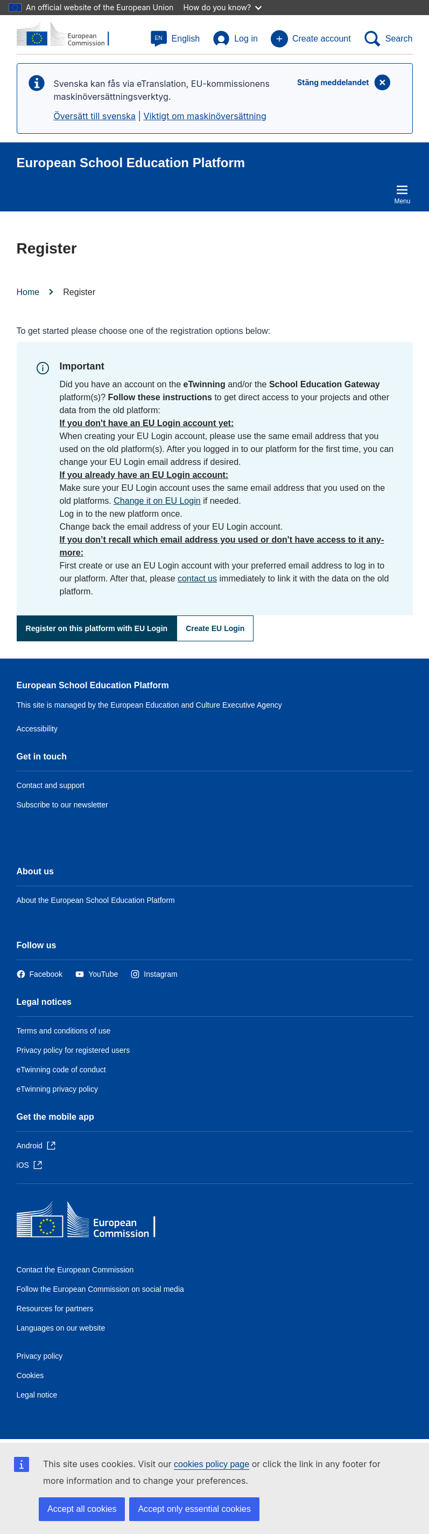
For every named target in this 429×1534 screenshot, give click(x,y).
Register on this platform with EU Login (97, 628)
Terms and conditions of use (64, 1030)
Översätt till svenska (95, 116)
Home (28, 292)
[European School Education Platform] (69, 34)
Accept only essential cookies (194, 1509)
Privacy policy (40, 1356)
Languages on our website (61, 1328)
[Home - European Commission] (95, 1222)
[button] (175, 38)
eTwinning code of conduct (61, 1069)
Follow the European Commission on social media (100, 1289)
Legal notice (37, 1395)
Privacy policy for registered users (73, 1050)
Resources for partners (55, 1308)
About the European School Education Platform (96, 900)
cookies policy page (211, 1464)
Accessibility (37, 728)
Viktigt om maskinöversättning (204, 116)
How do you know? (222, 7)
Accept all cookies (81, 1509)
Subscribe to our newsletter (62, 804)
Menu (402, 194)
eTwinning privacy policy (57, 1089)
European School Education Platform (93, 685)
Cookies (30, 1375)
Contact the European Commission (75, 1269)
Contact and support (51, 785)
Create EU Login (215, 628)
